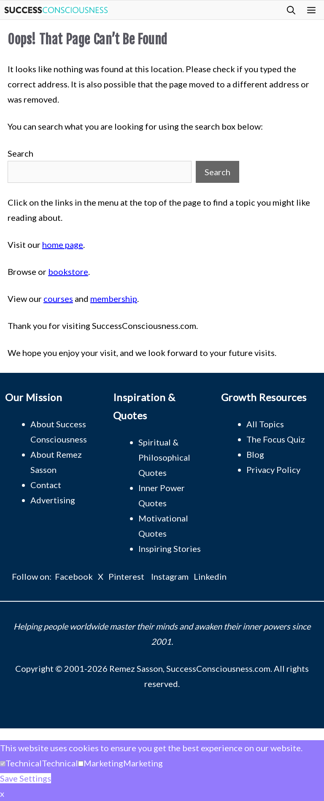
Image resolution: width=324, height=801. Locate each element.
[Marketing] (81, 763)
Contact (45, 485)
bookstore (68, 271)
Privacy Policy (273, 469)
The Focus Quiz (275, 439)
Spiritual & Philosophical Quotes (164, 457)
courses (58, 298)
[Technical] (2, 763)
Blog (255, 454)
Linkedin (210, 576)
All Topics (265, 424)
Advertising (52, 500)
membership (113, 298)
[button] (291, 9)
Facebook (74, 576)
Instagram (170, 576)
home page (62, 244)
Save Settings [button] (25, 778)
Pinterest (126, 576)
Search (20, 153)
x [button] (2, 793)
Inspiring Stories (169, 548)
